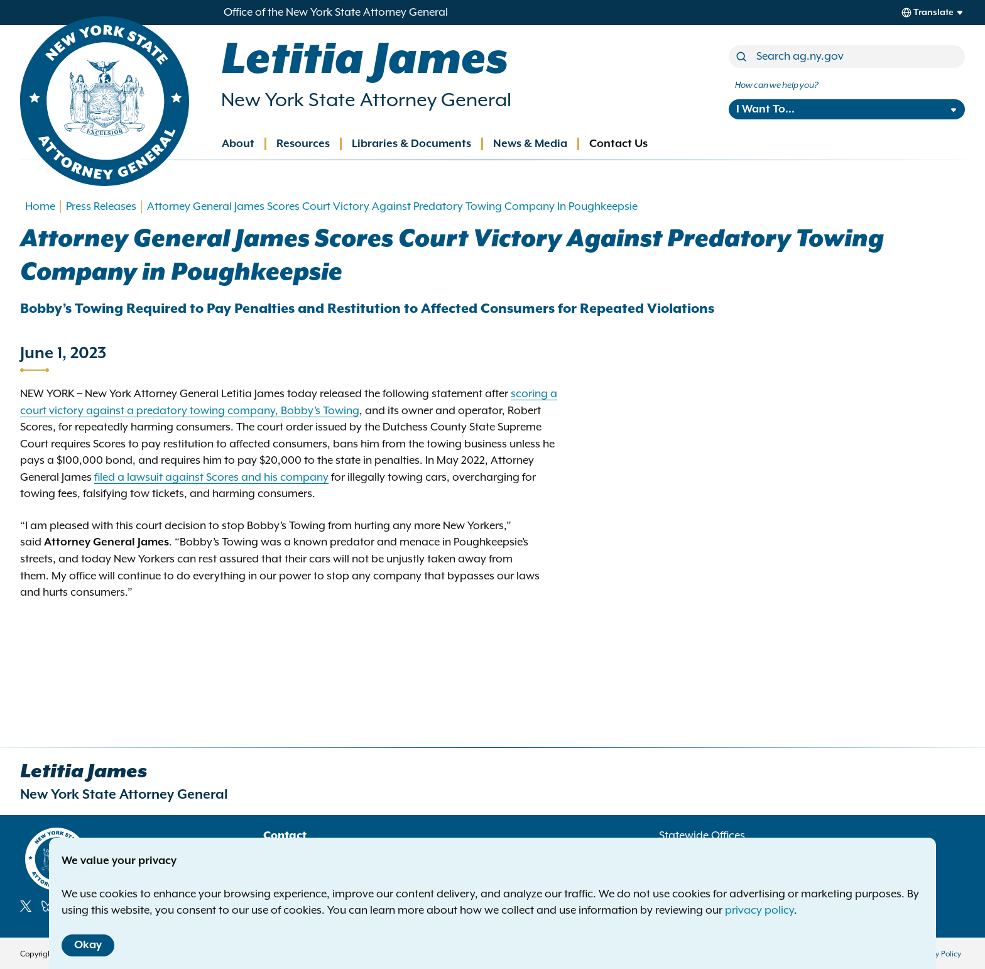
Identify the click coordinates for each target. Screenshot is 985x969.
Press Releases (101, 206)
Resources (303, 144)
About (238, 144)
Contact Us (618, 144)
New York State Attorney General (366, 100)
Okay (88, 945)
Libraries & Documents (411, 144)
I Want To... (765, 109)
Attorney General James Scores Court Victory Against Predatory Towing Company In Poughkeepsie (392, 206)
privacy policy (759, 910)
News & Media (530, 144)
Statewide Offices (702, 835)
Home (40, 206)
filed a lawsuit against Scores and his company (211, 477)
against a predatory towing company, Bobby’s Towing (222, 411)
